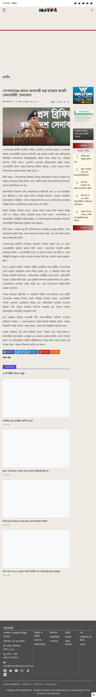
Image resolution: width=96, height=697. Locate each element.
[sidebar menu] (4, 10)
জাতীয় (6, 77)
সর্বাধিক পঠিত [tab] (83, 150)
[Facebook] (5, 670)
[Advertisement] (48, 21)
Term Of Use (38, 684)
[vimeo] (87, 3)
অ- (64, 102)
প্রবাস (82, 644)
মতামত (68, 636)
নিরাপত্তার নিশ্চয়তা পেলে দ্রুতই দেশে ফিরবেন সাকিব (25, 521)
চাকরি (67, 632)
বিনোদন (53, 632)
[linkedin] (5, 674)
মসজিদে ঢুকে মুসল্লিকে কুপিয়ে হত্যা (18, 420)
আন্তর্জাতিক (54, 636)
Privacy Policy (51, 684)
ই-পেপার (6, 3)
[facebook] (75, 3)
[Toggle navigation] (91, 10)
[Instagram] (22, 670)
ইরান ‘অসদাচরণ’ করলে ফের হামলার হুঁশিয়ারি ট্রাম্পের (26, 471)
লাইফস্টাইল (39, 644)
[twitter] (79, 3)
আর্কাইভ (14, 3)
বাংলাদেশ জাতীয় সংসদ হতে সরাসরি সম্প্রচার (81, 134)
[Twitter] (11, 670)
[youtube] (83, 3)
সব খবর (83, 228)
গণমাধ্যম (54, 641)
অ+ (60, 102)
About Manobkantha (12, 684)
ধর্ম (81, 632)
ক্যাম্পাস (38, 640)
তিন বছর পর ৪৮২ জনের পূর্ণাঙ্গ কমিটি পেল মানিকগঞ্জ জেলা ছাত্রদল (31, 571)
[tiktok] (28, 670)
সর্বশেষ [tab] (83, 145)
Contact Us (26, 684)
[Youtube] (16, 670)
